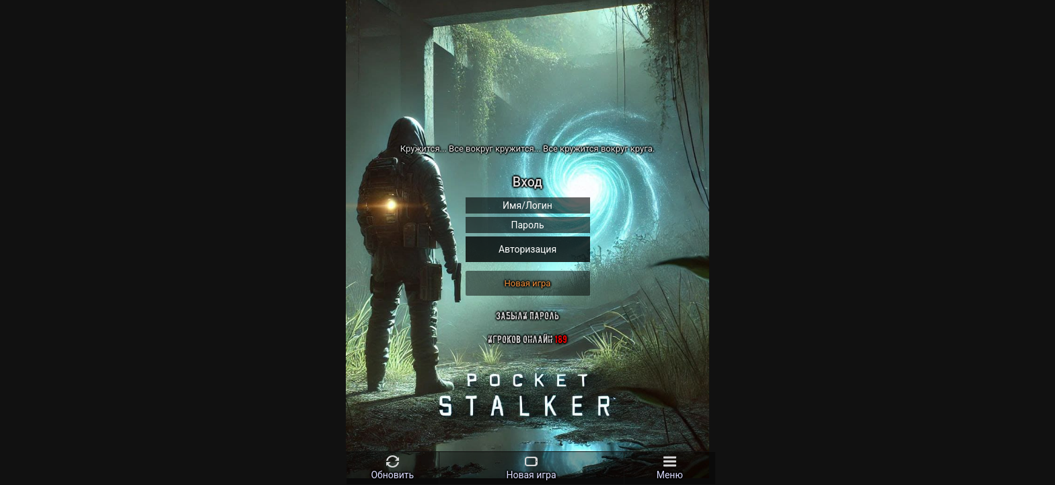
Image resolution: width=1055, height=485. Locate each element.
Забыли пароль (527, 315)
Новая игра (528, 283)
